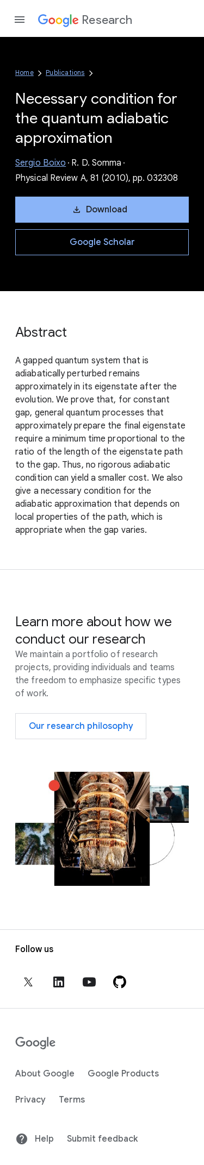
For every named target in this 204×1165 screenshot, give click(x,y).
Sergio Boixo (40, 163)
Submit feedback (102, 1138)
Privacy (30, 1099)
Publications (65, 72)
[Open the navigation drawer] (20, 20)
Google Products (123, 1073)
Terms (72, 1099)
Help (34, 1138)
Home (24, 72)
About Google (45, 1073)
